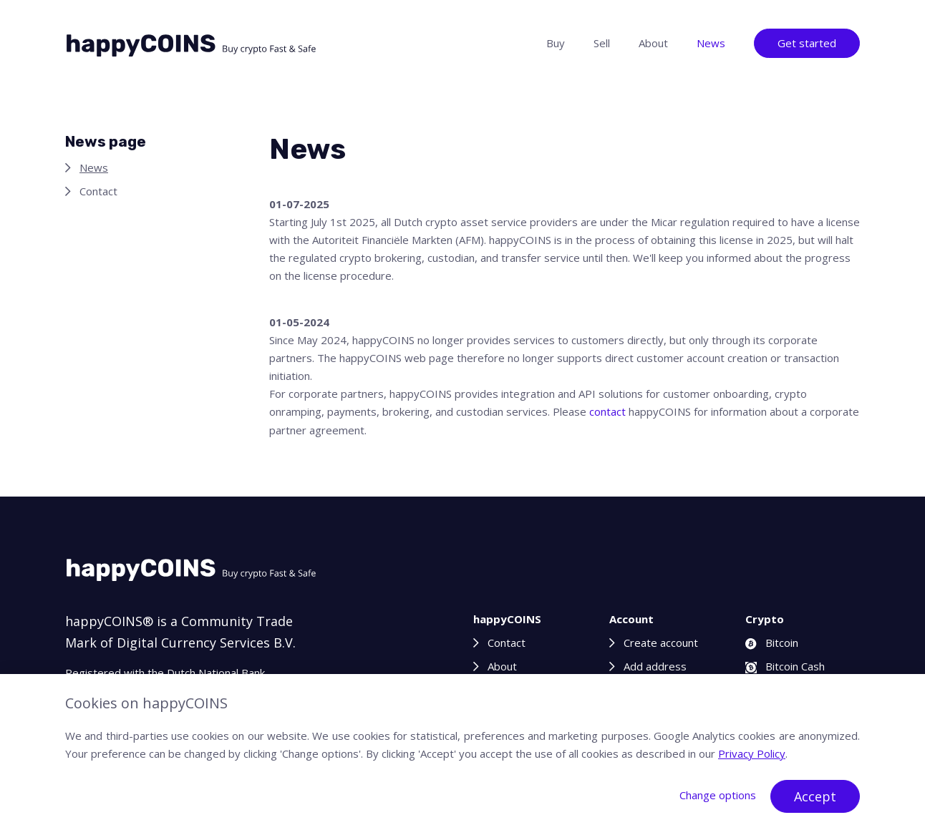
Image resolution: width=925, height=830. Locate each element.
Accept (815, 796)
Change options (717, 795)
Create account (661, 642)
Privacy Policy (751, 753)
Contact (98, 191)
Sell (602, 43)
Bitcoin (771, 642)
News (711, 43)
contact (607, 411)
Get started (807, 43)
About (653, 43)
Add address (655, 666)
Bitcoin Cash (785, 666)
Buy (555, 43)
